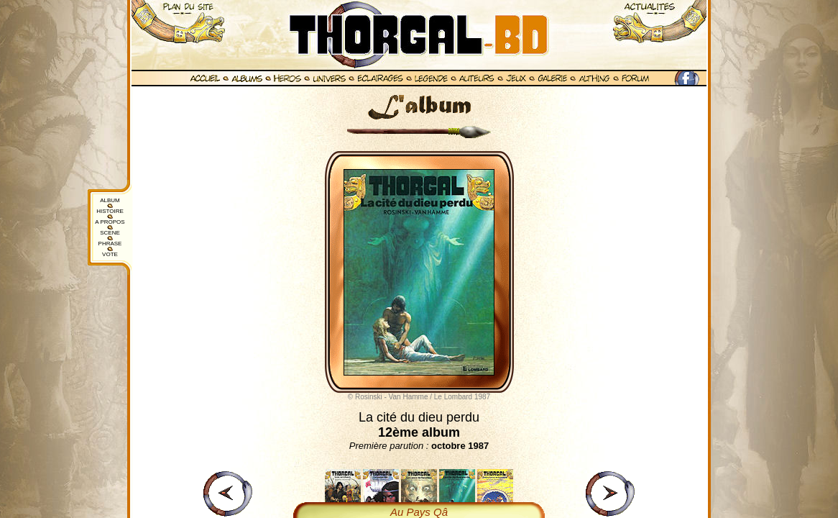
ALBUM (110, 200)
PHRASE (110, 243)
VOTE (110, 254)
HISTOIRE (110, 211)
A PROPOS (109, 222)
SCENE (110, 233)
